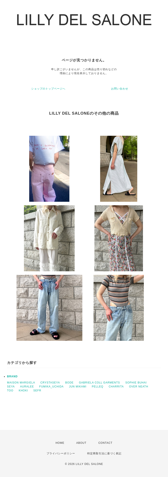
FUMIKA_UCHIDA (51, 386)
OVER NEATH (138, 386)
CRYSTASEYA (50, 382)
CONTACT (105, 442)
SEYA (11, 386)
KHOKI (23, 390)
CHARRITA (116, 386)
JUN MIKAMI (77, 386)
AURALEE (27, 386)
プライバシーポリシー (61, 453)
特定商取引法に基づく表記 (104, 453)
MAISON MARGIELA (21, 382)
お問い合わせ (119, 88)
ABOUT (81, 442)
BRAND (12, 376)
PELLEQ (97, 386)
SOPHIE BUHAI (136, 382)
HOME (60, 442)
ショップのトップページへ (48, 88)
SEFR (37, 390)
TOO (10, 390)
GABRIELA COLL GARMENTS (99, 382)
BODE (69, 382)
